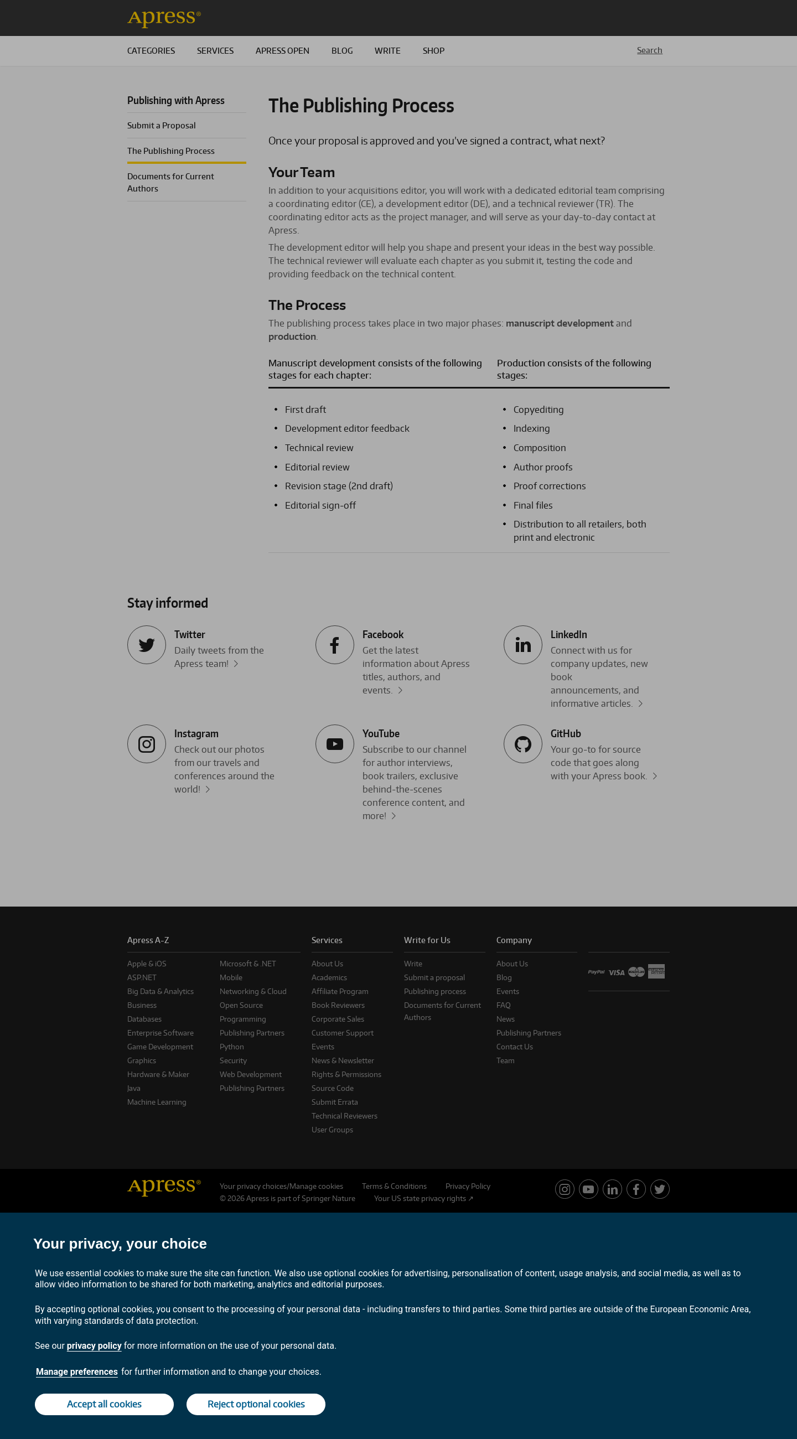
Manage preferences (77, 1371)
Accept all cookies (104, 1404)
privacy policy (94, 1345)
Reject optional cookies (256, 1404)
